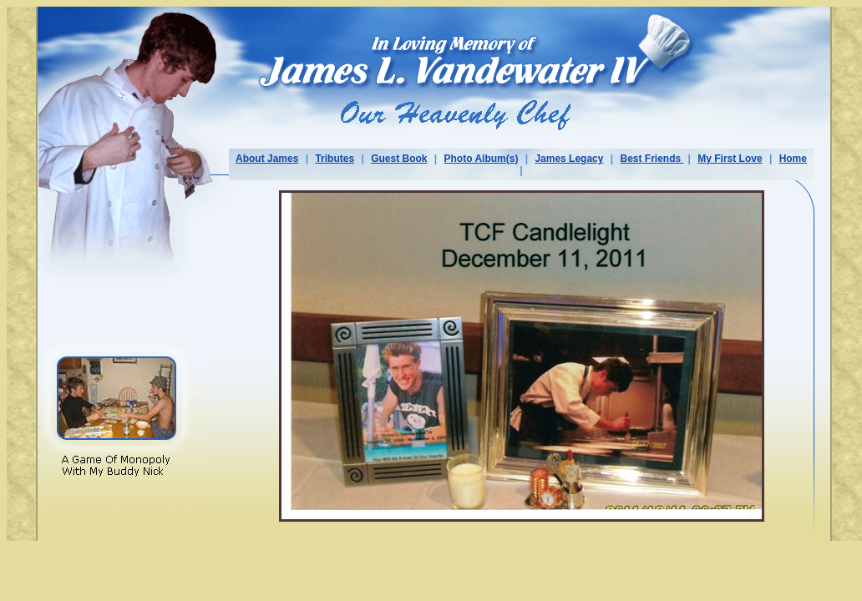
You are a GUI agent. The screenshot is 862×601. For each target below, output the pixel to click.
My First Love (729, 158)
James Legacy (569, 158)
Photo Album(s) (481, 158)
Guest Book (399, 158)
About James (267, 158)
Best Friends (652, 158)
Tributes (334, 158)
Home (793, 158)
